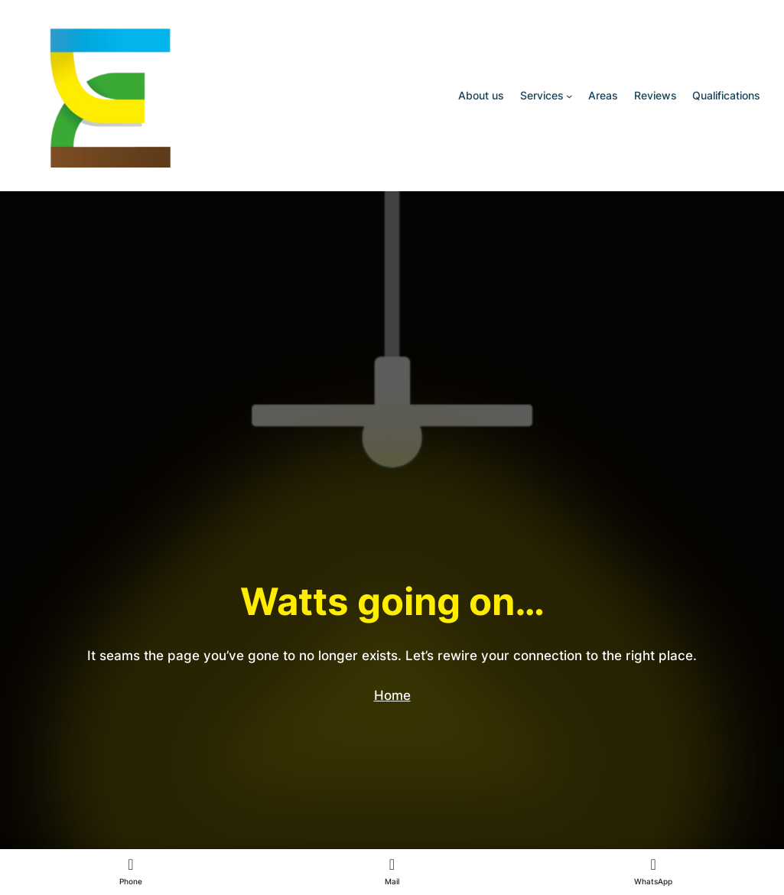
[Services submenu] (569, 96)
